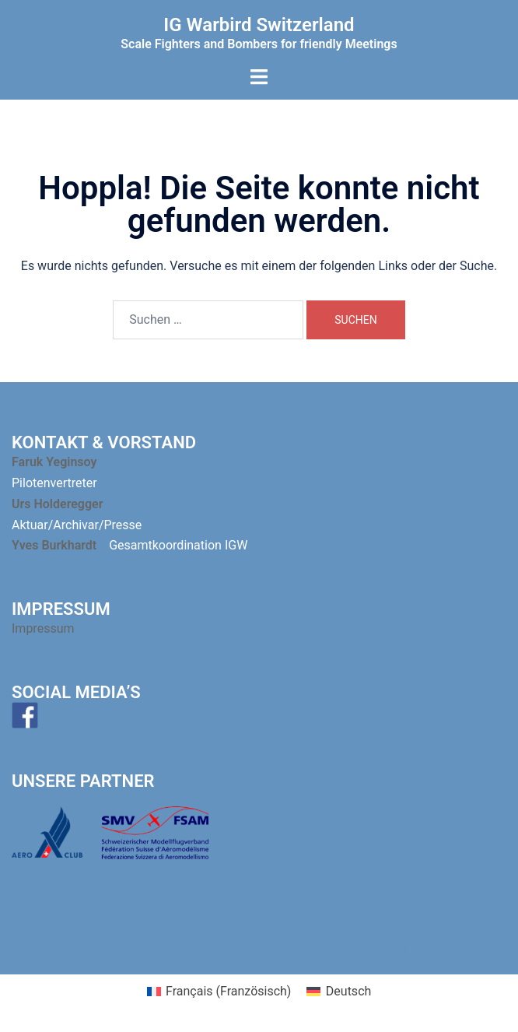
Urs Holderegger (57, 504)
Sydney (405, 946)
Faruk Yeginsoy (54, 462)
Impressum (44, 628)
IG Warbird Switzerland (258, 25)
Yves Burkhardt (54, 545)
